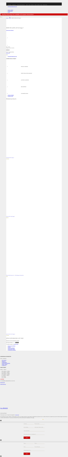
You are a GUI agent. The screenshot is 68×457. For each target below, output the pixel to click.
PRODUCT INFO (10, 96)
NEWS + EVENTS (37, 4)
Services (10, 4)
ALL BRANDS (4, 408)
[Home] (7, 4)
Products (14, 4)
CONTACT (32, 4)
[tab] (35, 95)
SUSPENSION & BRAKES (12, 350)
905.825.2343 (12, 6)
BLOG (29, 4)
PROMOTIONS (10, 11)
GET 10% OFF (4, 360)
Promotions (45, 4)
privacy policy (16, 344)
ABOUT (27, 4)
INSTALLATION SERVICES (6, 363)
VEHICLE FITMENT (11, 95)
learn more (17, 414)
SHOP (41, 4)
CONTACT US (4, 365)
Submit (27, 437)
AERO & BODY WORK (11, 349)
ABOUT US (3, 361)
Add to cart (8, 53)
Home (7, 18)
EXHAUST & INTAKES (11, 348)
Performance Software (10, 30)
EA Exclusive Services (21, 4)
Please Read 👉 (40, 419)
